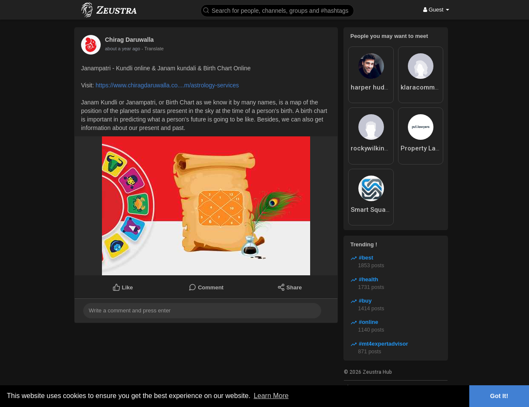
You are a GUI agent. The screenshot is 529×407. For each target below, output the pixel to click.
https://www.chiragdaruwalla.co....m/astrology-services (167, 85)
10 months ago (120, 48)
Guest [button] (436, 9)
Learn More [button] (271, 395)
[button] (277, 10)
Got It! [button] (499, 396)
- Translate (148, 48)
